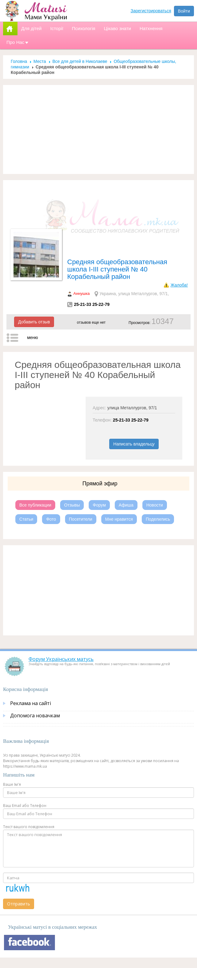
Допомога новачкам (35, 701)
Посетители (80, 505)
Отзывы (72, 491)
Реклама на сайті (30, 689)
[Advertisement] (99, 116)
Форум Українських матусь (61, 645)
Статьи (26, 505)
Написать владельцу (133, 430)
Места (39, 47)
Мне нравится (119, 505)
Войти (184, 11)
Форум (99, 491)
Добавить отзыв (34, 308)
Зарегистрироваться (151, 10)
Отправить (18, 890)
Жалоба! (179, 271)
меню (32, 323)
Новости (154, 491)
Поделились (158, 505)
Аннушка (81, 279)
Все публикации (35, 491)
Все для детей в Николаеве (79, 47)
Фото (51, 505)
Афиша (126, 491)
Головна (19, 47)
